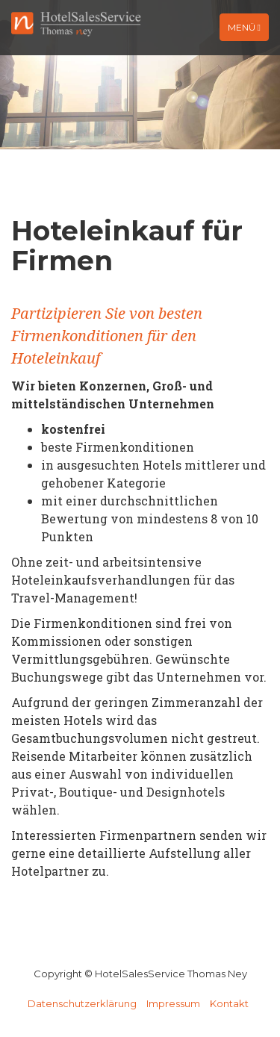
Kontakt (229, 1003)
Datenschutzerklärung (82, 1003)
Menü (248, 30)
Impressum (173, 1003)
